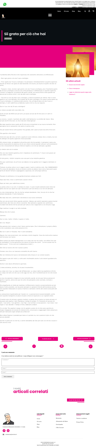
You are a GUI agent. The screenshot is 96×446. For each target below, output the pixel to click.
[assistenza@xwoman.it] (3, 434)
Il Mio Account (60, 427)
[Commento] (48, 362)
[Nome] (48, 368)
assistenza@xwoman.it (11, 434)
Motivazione (8, 38)
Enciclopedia (59, 424)
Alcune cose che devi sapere (77, 84)
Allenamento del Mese (62, 421)
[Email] (48, 372)
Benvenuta (58, 418)
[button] (85, 11)
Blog (79, 11)
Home (59, 11)
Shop (73, 11)
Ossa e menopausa (74, 88)
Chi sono (66, 11)
